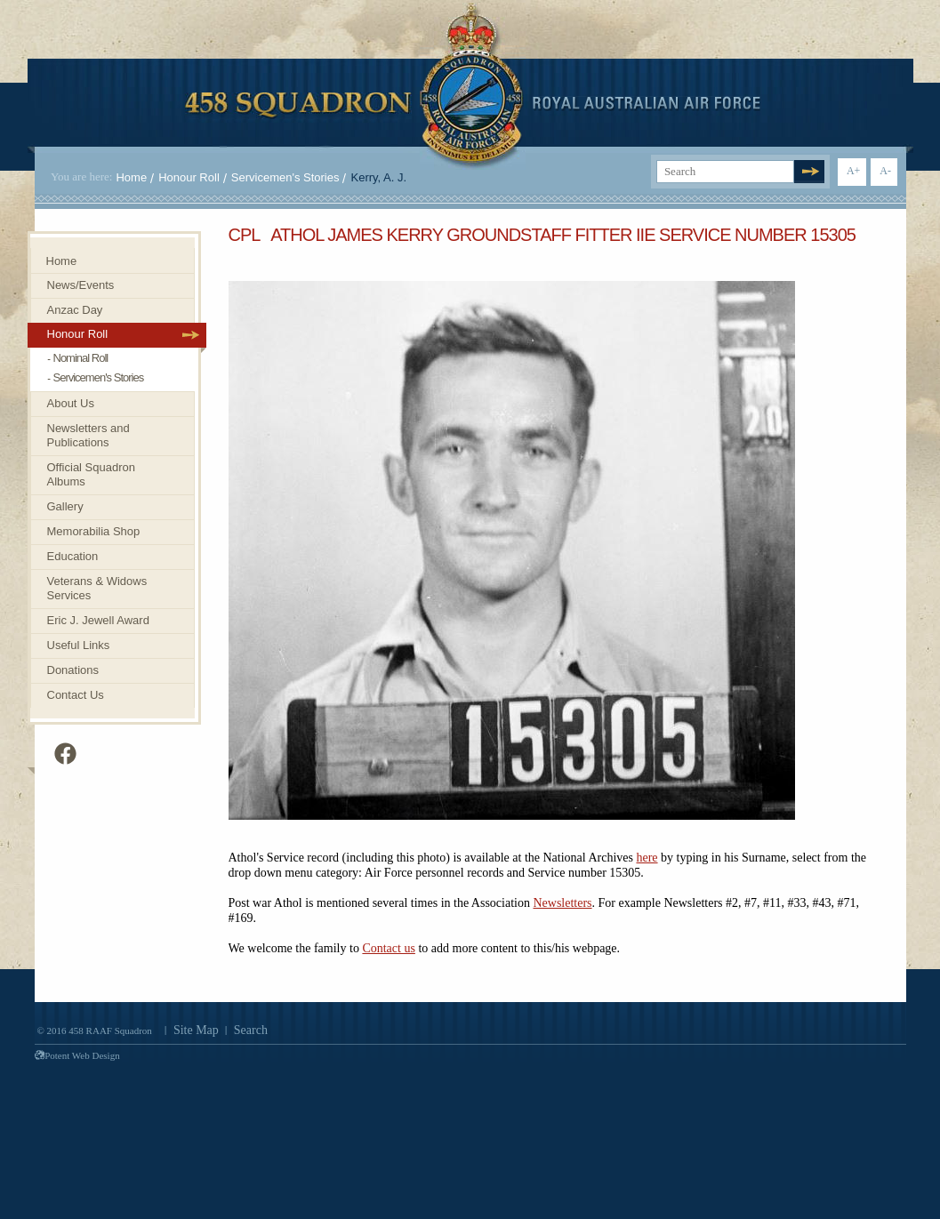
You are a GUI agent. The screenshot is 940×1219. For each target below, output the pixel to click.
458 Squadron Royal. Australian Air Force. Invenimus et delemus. (473, 86)
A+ (853, 170)
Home (131, 177)
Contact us (388, 948)
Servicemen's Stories (285, 177)
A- (885, 170)
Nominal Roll (80, 358)
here (646, 857)
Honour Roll (189, 177)
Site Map (196, 1030)
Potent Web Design (77, 1055)
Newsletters (562, 903)
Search (251, 1030)
